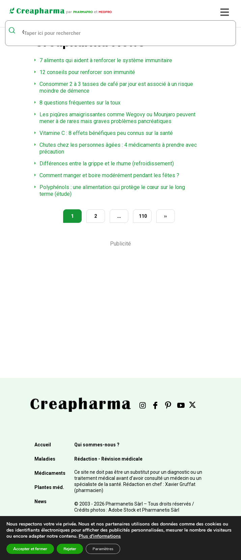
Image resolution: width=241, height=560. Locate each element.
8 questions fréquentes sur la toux (80, 102)
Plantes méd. (49, 487)
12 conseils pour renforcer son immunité (87, 72)
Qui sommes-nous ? (96, 444)
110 (143, 216)
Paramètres (102, 549)
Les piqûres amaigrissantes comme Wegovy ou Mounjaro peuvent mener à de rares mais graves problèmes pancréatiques (117, 117)
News (40, 501)
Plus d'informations (100, 536)
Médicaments (49, 473)
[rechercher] (112, 33)
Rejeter (69, 549)
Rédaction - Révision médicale (108, 459)
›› (165, 216)
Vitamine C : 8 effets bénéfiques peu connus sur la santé (106, 133)
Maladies (44, 459)
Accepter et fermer (30, 549)
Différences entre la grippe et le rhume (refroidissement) (106, 163)
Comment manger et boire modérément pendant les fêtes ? (109, 175)
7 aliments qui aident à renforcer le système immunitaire (105, 60)
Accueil (42, 444)
